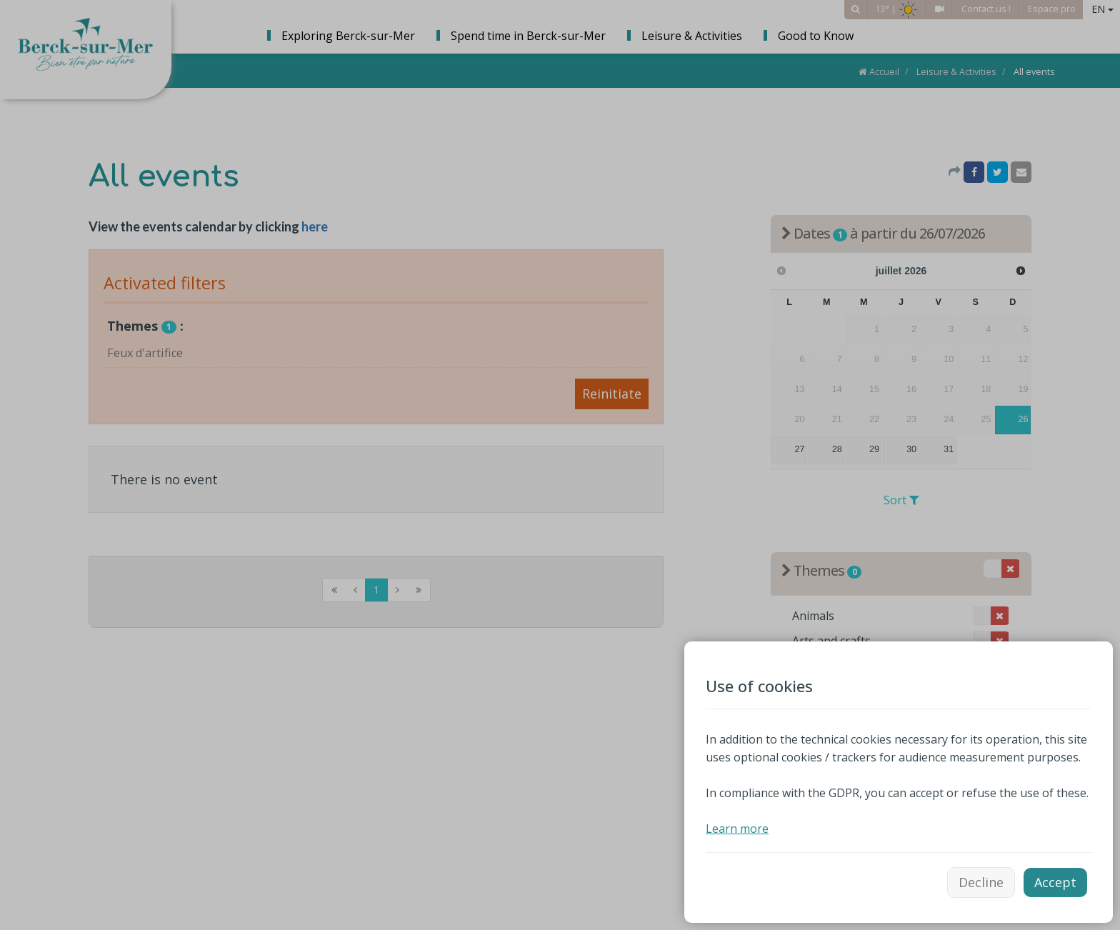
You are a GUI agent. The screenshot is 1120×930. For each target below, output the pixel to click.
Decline (981, 882)
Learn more (737, 828)
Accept (1055, 882)
